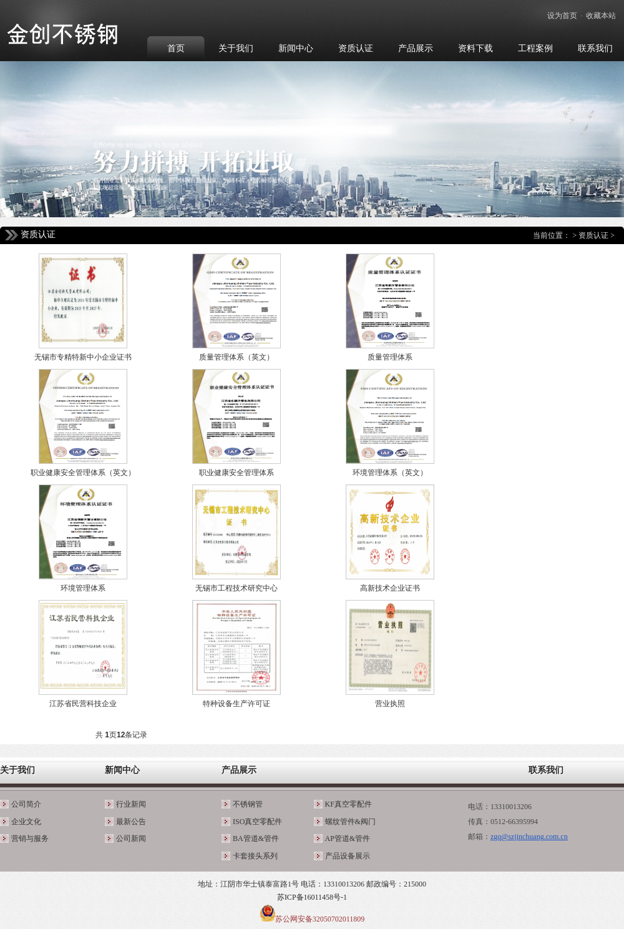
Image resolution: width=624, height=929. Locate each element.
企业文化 (26, 821)
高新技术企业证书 (390, 588)
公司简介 (26, 804)
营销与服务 (30, 838)
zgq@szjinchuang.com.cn (529, 836)
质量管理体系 (390, 357)
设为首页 (562, 15)
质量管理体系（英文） (236, 357)
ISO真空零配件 (257, 821)
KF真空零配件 (348, 804)
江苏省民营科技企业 (83, 703)
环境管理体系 (83, 588)
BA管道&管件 (256, 838)
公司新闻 (131, 838)
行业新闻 (131, 804)
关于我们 (17, 770)
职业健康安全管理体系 (236, 472)
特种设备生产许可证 (236, 703)
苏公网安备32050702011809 (320, 919)
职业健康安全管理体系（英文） (83, 472)
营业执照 (390, 703)
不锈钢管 (248, 804)
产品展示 (239, 770)
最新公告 (131, 821)
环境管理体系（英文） (390, 472)
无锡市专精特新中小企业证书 (83, 357)
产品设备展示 (347, 856)
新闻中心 (122, 770)
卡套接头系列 (255, 856)
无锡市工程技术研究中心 (236, 588)
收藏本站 (601, 15)
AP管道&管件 (348, 838)
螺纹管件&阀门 (350, 821)
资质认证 (593, 235)
